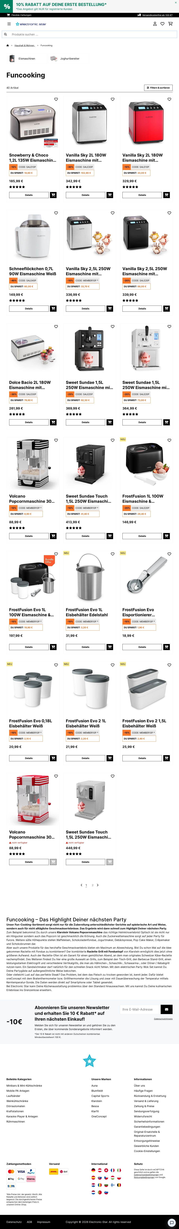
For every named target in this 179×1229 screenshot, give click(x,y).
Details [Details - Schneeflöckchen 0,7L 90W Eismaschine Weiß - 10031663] (29, 308)
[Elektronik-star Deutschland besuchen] (93, 1170)
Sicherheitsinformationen (149, 1121)
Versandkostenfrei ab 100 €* (157, 15)
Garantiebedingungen (147, 1126)
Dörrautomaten (15, 1106)
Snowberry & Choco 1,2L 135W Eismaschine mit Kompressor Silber (32, 158)
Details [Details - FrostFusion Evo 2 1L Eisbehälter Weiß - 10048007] (85, 758)
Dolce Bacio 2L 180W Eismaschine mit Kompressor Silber (30, 385)
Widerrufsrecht (143, 1116)
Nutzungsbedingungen (144, 1177)
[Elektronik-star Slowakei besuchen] (100, 1178)
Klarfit (95, 1111)
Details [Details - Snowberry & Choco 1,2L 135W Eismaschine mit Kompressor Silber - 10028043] (29, 195)
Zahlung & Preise (144, 1106)
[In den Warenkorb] (53, 195)
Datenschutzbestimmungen (146, 1175)
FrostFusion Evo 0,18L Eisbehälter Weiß (30, 723)
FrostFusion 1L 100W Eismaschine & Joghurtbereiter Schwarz (142, 499)
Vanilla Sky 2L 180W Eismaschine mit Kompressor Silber (86, 158)
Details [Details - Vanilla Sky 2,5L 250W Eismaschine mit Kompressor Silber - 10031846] (85, 308)
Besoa (95, 1106)
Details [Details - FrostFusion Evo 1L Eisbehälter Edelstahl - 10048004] (85, 647)
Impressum (43, 1222)
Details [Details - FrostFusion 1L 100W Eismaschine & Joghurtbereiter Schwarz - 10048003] (142, 536)
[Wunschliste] (162, 24)
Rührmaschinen (15, 1121)
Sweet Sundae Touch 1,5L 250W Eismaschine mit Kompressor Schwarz (89, 499)
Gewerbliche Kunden (146, 1146)
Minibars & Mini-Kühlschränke (24, 1085)
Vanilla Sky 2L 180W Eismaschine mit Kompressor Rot (142, 158)
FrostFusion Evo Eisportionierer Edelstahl (138, 612)
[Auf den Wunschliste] (56, 99)
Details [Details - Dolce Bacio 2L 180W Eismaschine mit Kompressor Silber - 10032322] (29, 422)
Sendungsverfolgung (146, 1111)
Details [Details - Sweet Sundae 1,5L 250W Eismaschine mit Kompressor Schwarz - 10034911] (85, 422)
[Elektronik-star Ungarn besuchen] (113, 1178)
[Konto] (155, 24)
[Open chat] (172, 1223)
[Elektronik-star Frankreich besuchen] (113, 1170)
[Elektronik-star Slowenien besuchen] (106, 1192)
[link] (33, 122)
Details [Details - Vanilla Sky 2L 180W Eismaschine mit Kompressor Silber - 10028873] (85, 195)
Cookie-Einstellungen (147, 1151)
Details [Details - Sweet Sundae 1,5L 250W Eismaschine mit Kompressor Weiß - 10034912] (142, 422)
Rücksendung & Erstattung (150, 1095)
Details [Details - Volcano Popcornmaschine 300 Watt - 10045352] (29, 862)
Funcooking (47, 45)
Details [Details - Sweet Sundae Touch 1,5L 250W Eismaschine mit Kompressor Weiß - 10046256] (85, 862)
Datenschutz (14, 1222)
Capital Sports (100, 1095)
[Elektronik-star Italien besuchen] (119, 1170)
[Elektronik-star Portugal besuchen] (100, 1192)
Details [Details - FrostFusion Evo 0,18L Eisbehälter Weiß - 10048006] (29, 758)
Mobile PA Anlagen (17, 1090)
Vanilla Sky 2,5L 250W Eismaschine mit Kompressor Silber (88, 271)
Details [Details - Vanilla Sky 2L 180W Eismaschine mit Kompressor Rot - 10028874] (142, 195)
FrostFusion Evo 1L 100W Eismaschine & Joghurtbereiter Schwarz (30, 612)
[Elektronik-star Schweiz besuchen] (106, 1170)
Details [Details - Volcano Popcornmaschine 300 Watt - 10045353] (29, 536)
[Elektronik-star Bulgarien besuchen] (106, 1185)
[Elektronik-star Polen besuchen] (119, 1178)
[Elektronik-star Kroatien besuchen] (93, 1185)
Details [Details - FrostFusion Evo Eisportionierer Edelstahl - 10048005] (142, 647)
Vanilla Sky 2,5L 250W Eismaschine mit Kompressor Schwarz (144, 271)
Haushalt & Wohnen (25, 45)
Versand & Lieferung (146, 1101)
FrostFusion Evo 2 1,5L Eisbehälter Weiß (144, 723)
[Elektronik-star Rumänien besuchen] (100, 1185)
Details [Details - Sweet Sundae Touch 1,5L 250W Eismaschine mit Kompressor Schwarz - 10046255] (85, 536)
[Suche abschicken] (5, 34)
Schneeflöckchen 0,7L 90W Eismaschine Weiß (32, 271)
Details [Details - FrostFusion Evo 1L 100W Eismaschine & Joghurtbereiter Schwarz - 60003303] (29, 647)
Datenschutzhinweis (163, 1019)
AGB (29, 1222)
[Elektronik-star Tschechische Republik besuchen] (106, 1178)
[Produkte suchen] (89, 34)
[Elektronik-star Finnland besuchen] (113, 1185)
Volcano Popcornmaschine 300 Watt (31, 499)
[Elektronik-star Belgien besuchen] (119, 1185)
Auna (94, 1085)
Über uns (139, 1085)
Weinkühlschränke (17, 1101)
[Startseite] (10, 45)
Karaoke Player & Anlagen (22, 1116)
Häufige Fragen (143, 1090)
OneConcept (99, 1116)
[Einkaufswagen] (170, 24)
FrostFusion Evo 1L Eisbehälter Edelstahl (87, 612)
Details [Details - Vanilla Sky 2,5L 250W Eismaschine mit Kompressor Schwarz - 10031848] (142, 308)
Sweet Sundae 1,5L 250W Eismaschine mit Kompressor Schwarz (89, 385)
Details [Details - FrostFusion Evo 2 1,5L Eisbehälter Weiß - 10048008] (142, 758)
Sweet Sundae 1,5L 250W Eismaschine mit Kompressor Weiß (145, 385)
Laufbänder (13, 1095)
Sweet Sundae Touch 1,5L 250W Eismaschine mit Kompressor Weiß (89, 835)
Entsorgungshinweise (147, 1140)
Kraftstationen (15, 1111)
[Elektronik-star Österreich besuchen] (100, 1170)
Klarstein (96, 1101)
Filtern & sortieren (158, 87)
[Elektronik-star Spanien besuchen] (93, 1178)
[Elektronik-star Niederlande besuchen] (93, 1192)
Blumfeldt (97, 1090)
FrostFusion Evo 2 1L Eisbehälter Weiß (86, 723)
